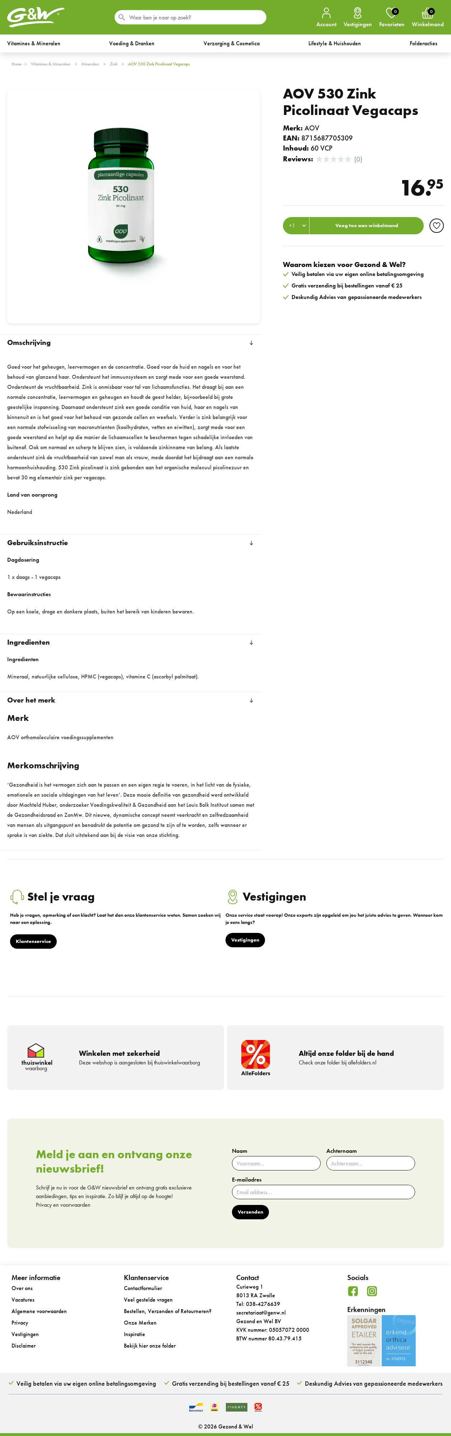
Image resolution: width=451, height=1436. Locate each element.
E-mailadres (246, 1179)
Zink (113, 64)
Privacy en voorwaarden (63, 1205)
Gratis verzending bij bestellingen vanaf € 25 (230, 1383)
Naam (239, 1151)
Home (16, 64)
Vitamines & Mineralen (50, 64)
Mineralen (90, 64)
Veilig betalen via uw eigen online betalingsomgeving (86, 1383)
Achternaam (341, 1151)
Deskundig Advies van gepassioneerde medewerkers (373, 1383)
